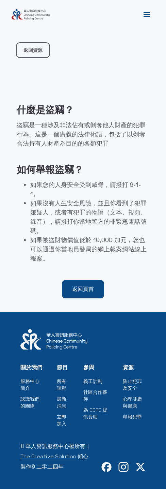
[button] (146, 14)
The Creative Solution (48, 456)
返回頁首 (83, 289)
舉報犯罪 (132, 417)
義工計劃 (92, 381)
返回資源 (33, 50)
